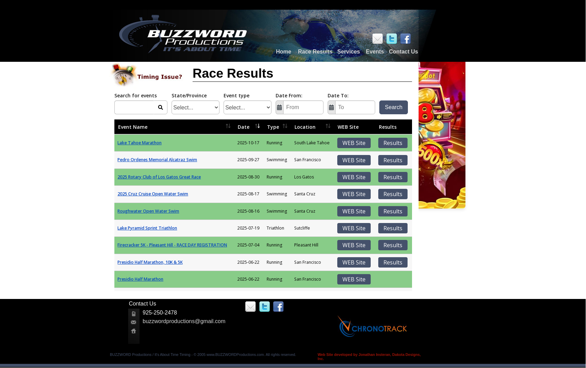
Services (348, 52)
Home (283, 52)
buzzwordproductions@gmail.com (184, 321)
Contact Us (403, 52)
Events (375, 52)
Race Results (315, 52)
